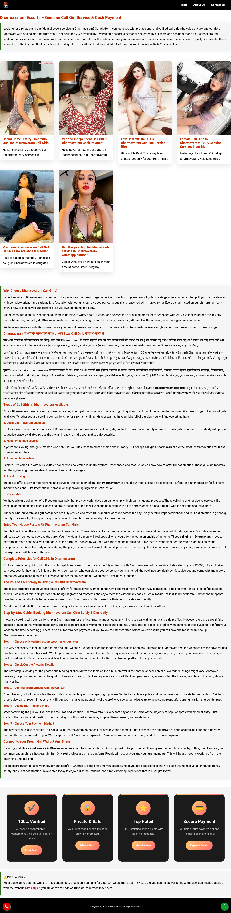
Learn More (31, 850)
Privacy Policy (87, 845)
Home (183, 5)
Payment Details (199, 845)
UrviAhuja (31, 888)
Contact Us (218, 5)
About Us (199, 5)
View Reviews (143, 845)
